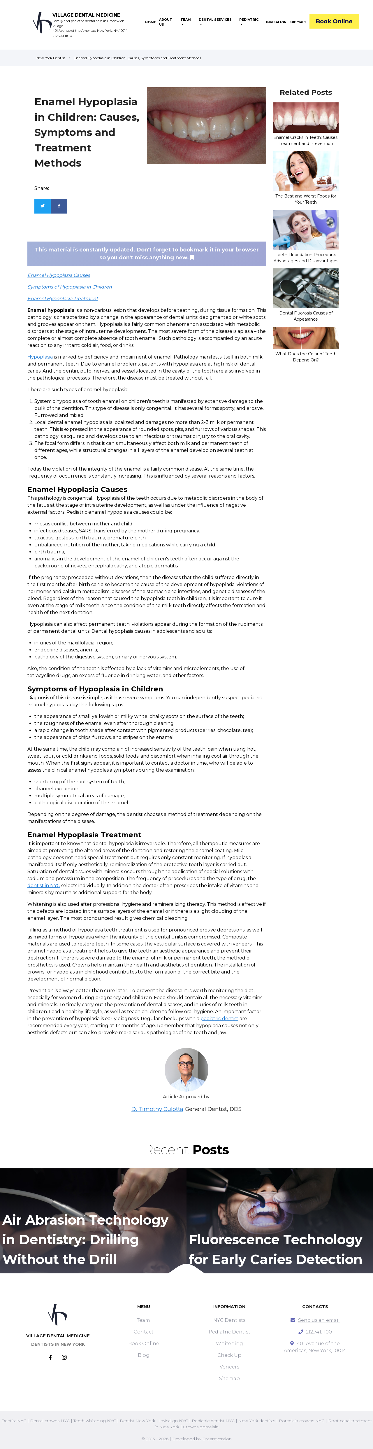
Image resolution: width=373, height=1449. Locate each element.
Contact (144, 1332)
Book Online (143, 1343)
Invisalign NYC (173, 1420)
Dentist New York (137, 1420)
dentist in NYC (43, 885)
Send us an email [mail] (319, 1320)
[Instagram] (64, 1357)
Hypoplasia (40, 357)
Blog (143, 1355)
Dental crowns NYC (50, 1420)
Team (143, 1320)
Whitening (229, 1343)
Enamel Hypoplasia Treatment (62, 298)
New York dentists (256, 1420)
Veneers (229, 1367)
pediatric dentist (219, 1018)
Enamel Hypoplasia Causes (58, 275)
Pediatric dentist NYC (213, 1420)
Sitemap (229, 1378)
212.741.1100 (62, 36)
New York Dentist (50, 58)
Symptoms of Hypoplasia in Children (69, 287)
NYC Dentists (229, 1320)
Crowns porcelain (201, 1426)
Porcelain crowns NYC (301, 1420)
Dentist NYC (13, 1420)
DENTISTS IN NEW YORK (58, 1344)
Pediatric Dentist (229, 1332)
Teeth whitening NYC (94, 1420)
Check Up (229, 1355)
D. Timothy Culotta (157, 1109)
